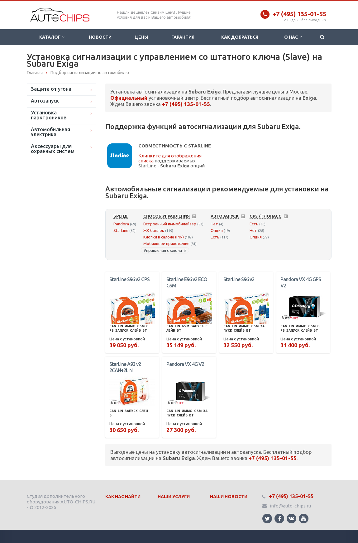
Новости (100, 37)
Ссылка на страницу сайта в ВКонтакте (291, 518)
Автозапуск (45, 100)
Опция (217, 230)
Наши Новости (228, 496)
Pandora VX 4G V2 (185, 364)
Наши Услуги (174, 496)
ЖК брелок (153, 230)
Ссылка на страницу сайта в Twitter (267, 518)
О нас (293, 37)
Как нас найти (123, 496)
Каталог (51, 37)
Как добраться (239, 37)
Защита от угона (51, 89)
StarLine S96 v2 (238, 279)
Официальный (128, 98)
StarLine (120, 230)
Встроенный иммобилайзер (169, 224)
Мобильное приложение (166, 243)
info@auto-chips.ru (290, 505)
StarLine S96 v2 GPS (129, 279)
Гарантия (182, 37)
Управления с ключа (165, 250)
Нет (214, 224)
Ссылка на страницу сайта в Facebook (279, 518)
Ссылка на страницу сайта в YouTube (303, 518)
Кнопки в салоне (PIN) (163, 237)
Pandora (121, 224)
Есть (215, 237)
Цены (141, 37)
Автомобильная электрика (50, 132)
